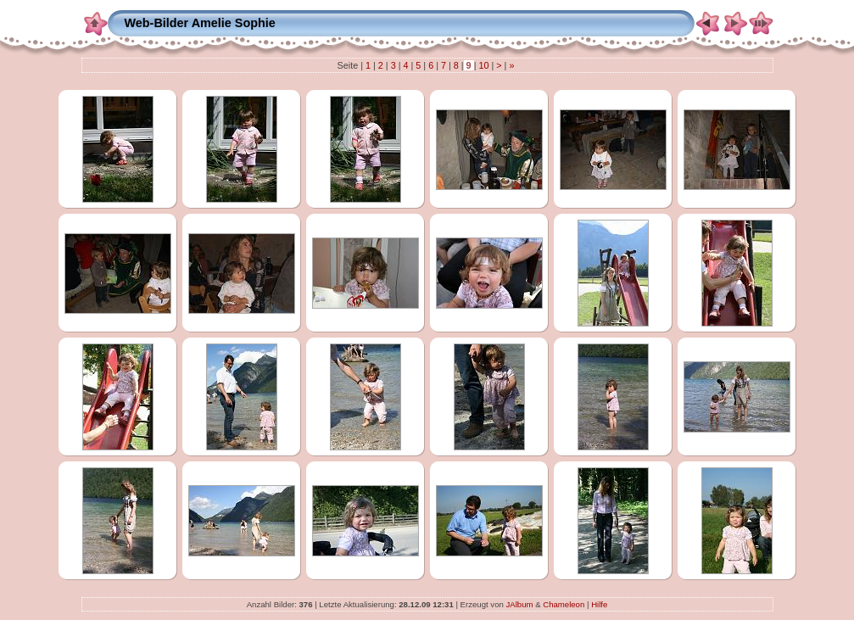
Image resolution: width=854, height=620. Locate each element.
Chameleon (563, 604)
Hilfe (599, 604)
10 (483, 65)
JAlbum (519, 604)
